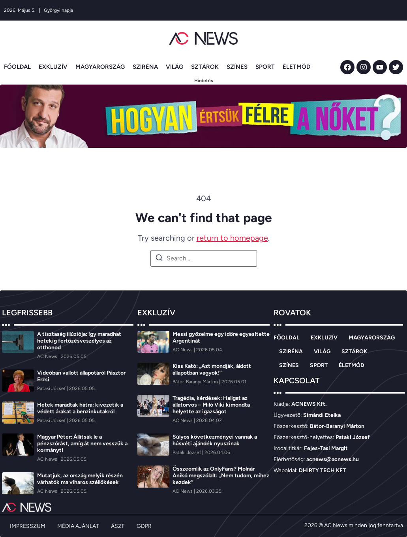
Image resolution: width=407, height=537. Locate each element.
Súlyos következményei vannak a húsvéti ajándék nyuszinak (215, 440)
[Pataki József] (52, 388)
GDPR (144, 526)
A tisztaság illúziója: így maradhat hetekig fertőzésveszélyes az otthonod (79, 341)
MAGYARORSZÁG (100, 66)
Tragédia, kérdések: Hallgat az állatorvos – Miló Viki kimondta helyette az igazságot (211, 405)
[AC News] (47, 356)
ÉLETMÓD (296, 66)
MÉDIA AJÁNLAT (78, 526)
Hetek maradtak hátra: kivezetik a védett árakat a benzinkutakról (80, 408)
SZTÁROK (205, 66)
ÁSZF (118, 526)
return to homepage (232, 238)
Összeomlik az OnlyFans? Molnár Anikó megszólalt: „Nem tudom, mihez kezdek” (221, 475)
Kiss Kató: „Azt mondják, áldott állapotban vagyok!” (212, 369)
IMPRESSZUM (27, 526)
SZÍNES (237, 66)
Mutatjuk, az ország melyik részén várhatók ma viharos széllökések (80, 479)
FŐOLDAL (17, 66)
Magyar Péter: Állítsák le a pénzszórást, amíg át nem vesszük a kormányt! (82, 443)
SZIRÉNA (145, 66)
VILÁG (174, 66)
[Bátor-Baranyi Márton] (196, 381)
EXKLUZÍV (53, 66)
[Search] (159, 259)
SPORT (265, 66)
